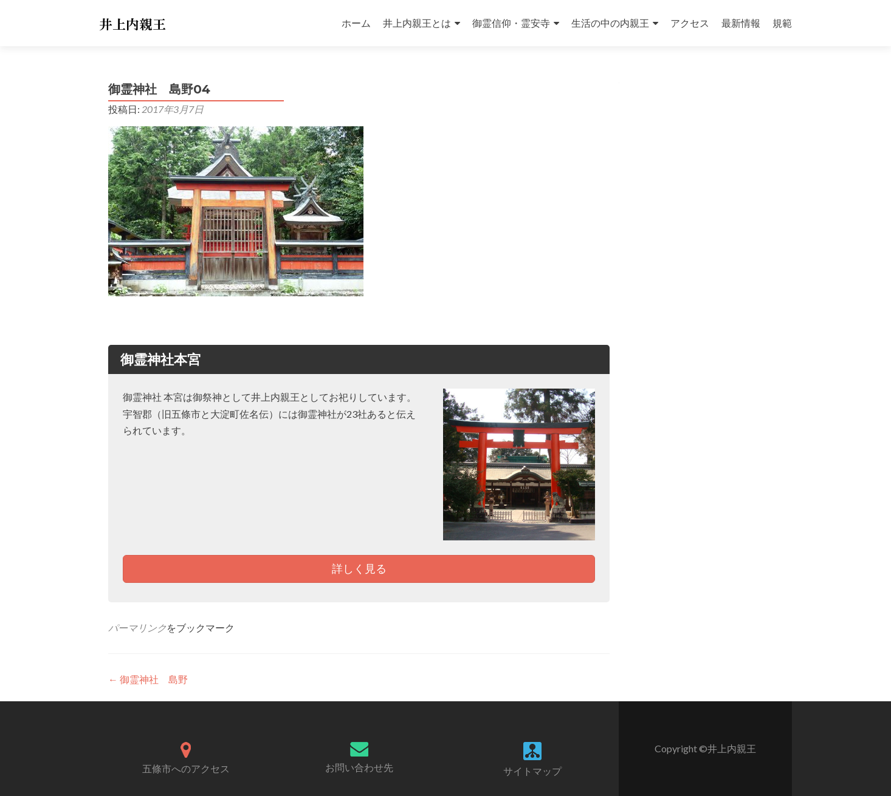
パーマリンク (137, 627)
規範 (782, 23)
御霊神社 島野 (148, 679)
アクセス (689, 23)
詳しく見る (359, 568)
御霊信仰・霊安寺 (511, 23)
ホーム (356, 23)
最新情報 (740, 23)
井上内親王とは (417, 23)
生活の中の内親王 (610, 23)
